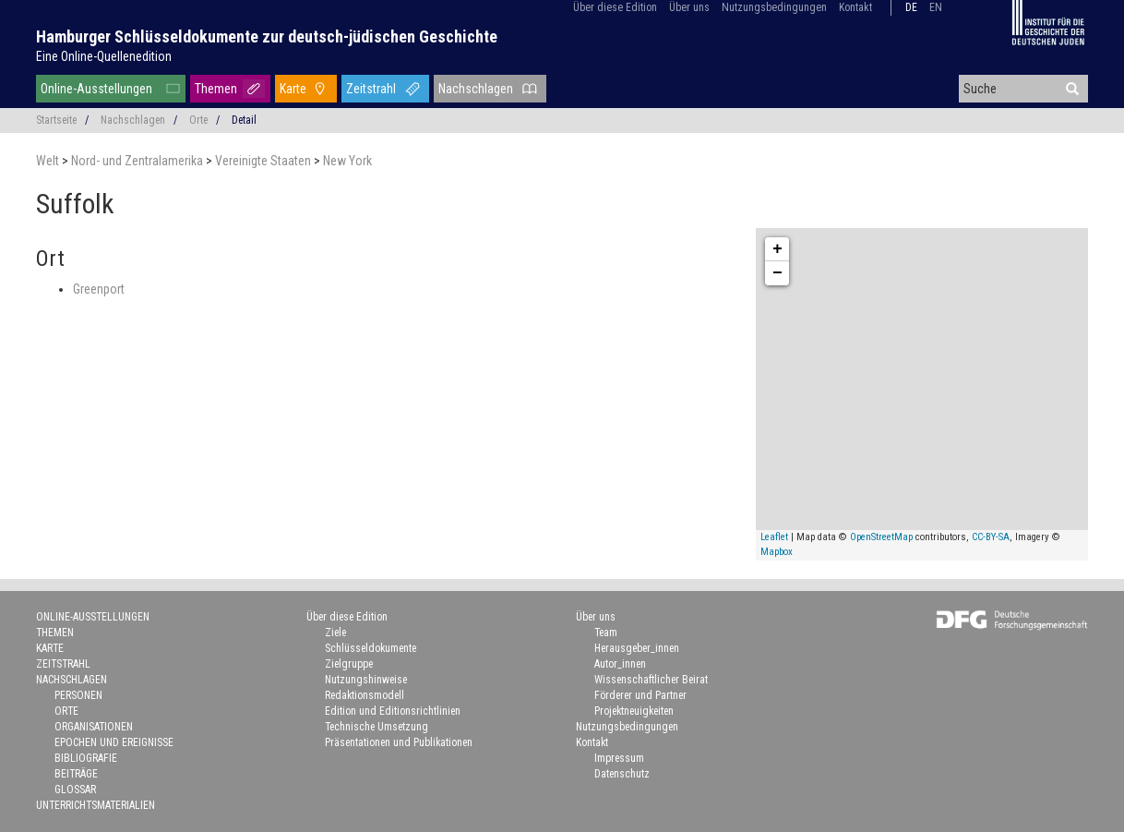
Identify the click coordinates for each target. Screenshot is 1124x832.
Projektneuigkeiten (634, 711)
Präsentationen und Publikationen (398, 742)
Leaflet (774, 537)
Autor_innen (620, 663)
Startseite (56, 120)
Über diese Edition (615, 7)
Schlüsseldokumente (370, 648)
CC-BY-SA (991, 537)
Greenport (99, 289)
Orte (198, 120)
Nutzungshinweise (366, 679)
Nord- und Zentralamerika (138, 160)
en (935, 7)
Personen (78, 695)
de (911, 7)
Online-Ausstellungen (96, 88)
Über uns (689, 7)
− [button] (777, 273)
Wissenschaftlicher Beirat (651, 679)
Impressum (619, 758)
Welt (49, 160)
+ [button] (777, 249)
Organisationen (93, 726)
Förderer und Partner (640, 695)
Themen (216, 88)
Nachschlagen (475, 88)
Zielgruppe (349, 663)
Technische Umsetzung (376, 726)
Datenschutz (622, 773)
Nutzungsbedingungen (774, 7)
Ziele (335, 632)
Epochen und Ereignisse (113, 742)
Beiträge (76, 773)
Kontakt (855, 7)
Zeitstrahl (371, 88)
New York (347, 160)
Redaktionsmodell (364, 695)
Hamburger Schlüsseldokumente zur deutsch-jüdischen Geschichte (266, 36)
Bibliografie (85, 758)
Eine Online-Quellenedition (104, 56)
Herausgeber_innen (636, 648)
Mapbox (776, 552)
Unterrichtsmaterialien (95, 805)
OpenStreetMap (881, 537)
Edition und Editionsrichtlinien (392, 711)
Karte (293, 88)
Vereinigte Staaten (264, 160)
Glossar (75, 789)
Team (605, 632)
